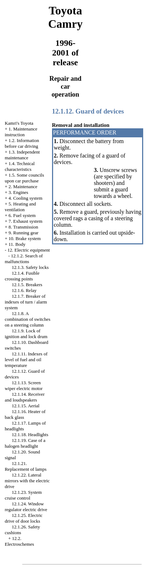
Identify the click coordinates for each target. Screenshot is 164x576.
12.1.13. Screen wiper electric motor (23, 385)
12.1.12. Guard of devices (88, 111)
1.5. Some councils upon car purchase (24, 177)
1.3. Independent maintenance (22, 154)
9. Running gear (23, 232)
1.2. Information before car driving (22, 143)
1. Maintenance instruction (21, 131)
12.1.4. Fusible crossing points (22, 276)
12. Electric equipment (29, 250)
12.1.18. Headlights (30, 434)
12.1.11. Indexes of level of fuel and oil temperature (26, 359)
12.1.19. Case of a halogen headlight (25, 443)
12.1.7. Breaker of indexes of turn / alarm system (26, 301)
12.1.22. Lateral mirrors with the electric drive (27, 480)
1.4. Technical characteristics (19, 166)
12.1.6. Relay (24, 290)
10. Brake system (25, 238)
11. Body (17, 244)
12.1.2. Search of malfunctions (24, 258)
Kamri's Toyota (19, 123)
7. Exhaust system (25, 221)
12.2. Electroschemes (19, 541)
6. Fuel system (22, 215)
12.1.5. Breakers (27, 284)
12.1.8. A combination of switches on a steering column (27, 319)
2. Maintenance (23, 186)
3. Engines (18, 192)
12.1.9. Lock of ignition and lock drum (26, 333)
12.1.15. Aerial (25, 405)
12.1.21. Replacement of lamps (25, 466)
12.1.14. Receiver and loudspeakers (24, 397)
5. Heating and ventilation (20, 206)
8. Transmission (23, 227)
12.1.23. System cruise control (23, 495)
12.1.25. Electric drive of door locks (23, 518)
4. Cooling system (25, 198)
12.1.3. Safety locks (30, 267)
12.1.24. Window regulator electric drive (26, 506)
